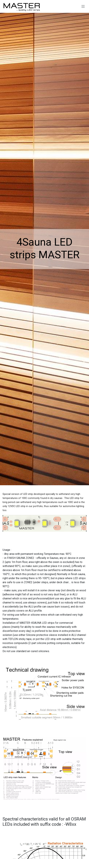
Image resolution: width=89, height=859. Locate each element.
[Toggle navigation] (83, 6)
